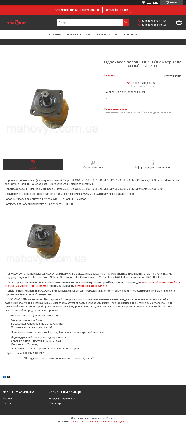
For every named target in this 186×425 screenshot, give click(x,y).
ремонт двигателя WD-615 (91, 285)
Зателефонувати (116, 10)
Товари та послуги (77, 34)
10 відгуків (152, 2)
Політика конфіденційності (114, 421)
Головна (55, 34)
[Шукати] (126, 22)
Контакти (130, 34)
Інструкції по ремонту (62, 398)
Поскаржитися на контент (84, 421)
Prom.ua (110, 418)
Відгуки (7, 398)
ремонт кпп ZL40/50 (33, 285)
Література (55, 403)
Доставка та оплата (107, 34)
